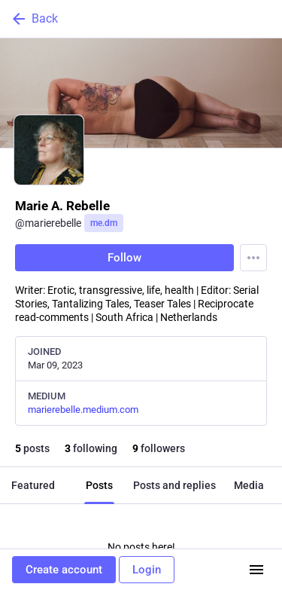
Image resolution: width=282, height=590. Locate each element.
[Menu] (253, 257)
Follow (124, 257)
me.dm (103, 223)
